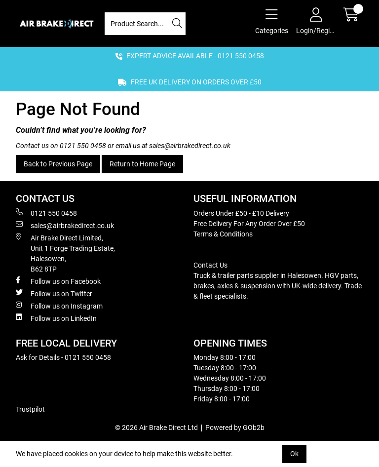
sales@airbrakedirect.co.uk (189, 146)
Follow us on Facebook (58, 280)
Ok (294, 454)
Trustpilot (30, 409)
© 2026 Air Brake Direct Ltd (156, 427)
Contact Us (210, 265)
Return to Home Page (142, 164)
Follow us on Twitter (54, 293)
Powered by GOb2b (235, 427)
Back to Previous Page (58, 164)
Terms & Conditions (223, 234)
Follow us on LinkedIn (56, 317)
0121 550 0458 (83, 146)
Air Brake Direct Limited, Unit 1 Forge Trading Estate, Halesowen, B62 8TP (65, 253)
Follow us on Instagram (59, 305)
